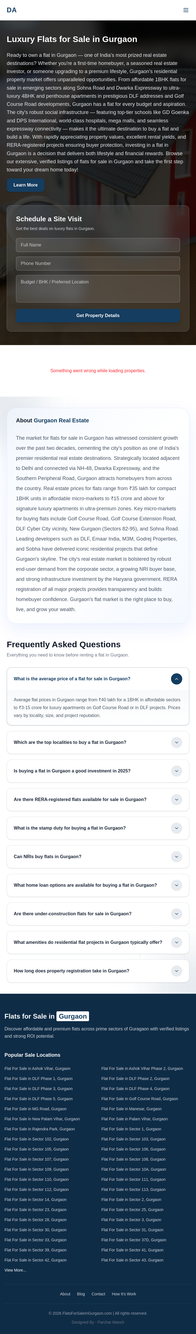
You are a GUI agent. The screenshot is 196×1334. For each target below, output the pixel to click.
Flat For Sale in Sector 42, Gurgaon (35, 1260)
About (65, 1294)
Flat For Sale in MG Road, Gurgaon (35, 1109)
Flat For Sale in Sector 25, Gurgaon (132, 1209)
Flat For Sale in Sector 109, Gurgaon (36, 1169)
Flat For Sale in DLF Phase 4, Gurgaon (135, 1088)
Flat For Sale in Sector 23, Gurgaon (35, 1209)
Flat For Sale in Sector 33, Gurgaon (35, 1240)
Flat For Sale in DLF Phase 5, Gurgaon (38, 1098)
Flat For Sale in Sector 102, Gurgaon (36, 1139)
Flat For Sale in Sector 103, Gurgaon (133, 1139)
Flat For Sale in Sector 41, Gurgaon (132, 1250)
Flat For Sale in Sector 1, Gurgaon (131, 1129)
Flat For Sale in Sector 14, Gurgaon (35, 1199)
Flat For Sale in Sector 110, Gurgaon (36, 1179)
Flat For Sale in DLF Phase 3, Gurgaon (38, 1088)
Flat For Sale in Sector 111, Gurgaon (133, 1179)
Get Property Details (98, 315)
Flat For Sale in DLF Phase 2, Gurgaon (135, 1078)
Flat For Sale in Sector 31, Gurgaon (132, 1230)
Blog (81, 1294)
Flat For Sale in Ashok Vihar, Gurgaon (37, 1068)
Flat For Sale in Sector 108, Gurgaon (133, 1159)
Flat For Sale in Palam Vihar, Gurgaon (134, 1119)
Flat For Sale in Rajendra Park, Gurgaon (39, 1129)
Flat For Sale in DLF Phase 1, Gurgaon (38, 1078)
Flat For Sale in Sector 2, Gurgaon (131, 1199)
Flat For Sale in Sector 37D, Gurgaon (133, 1240)
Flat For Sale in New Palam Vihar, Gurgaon (42, 1119)
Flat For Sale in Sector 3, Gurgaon (131, 1219)
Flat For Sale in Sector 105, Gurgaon (36, 1149)
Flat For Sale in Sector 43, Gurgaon (132, 1260)
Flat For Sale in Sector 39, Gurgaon (35, 1250)
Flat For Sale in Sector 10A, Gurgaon (133, 1169)
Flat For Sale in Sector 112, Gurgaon (36, 1189)
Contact (98, 1294)
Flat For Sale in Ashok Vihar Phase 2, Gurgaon (142, 1068)
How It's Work (124, 1294)
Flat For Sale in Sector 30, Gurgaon (35, 1230)
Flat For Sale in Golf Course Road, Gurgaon (139, 1098)
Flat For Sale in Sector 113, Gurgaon (133, 1189)
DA (12, 10)
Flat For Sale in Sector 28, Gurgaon (35, 1219)
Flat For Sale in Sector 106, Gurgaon (133, 1149)
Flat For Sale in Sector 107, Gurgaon (36, 1159)
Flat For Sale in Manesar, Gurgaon (131, 1109)
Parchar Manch (110, 1322)
